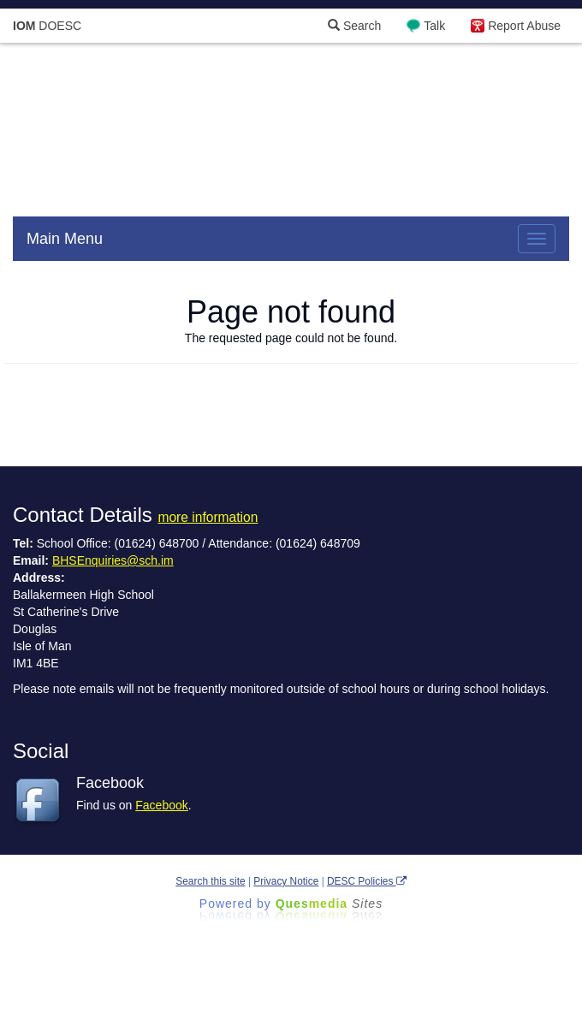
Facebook (161, 805)
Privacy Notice (285, 881)
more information (207, 517)
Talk (434, 26)
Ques (329, 903)
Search (354, 26)
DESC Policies (367, 881)
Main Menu (65, 238)
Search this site (210, 881)
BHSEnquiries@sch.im (113, 560)
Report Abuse (524, 26)
